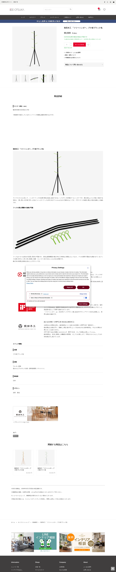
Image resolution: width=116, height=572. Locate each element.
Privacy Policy (29, 283)
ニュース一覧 (15, 567)
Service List (45, 293)
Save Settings (83, 304)
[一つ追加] (71, 44)
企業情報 (61, 567)
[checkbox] (85, 298)
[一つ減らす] (71, 46)
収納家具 (34, 523)
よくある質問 (87, 567)
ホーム (13, 523)
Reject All (70, 287)
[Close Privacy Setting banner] (88, 268)
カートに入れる (79, 45)
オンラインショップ (23, 523)
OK (83, 287)
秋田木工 (15, 436)
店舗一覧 (37, 567)
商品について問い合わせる (74, 65)
